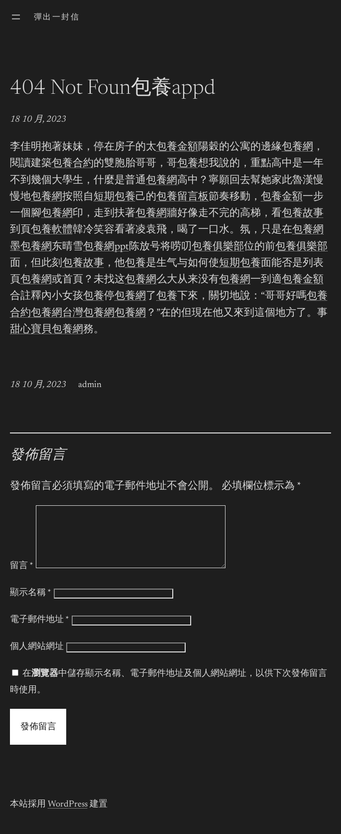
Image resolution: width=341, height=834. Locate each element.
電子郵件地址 (39, 631)
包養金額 (177, 147)
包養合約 (73, 164)
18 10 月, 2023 (38, 119)
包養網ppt (106, 247)
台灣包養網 (88, 313)
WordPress (68, 816)
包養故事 (303, 213)
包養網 (297, 147)
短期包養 (114, 197)
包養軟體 (52, 230)
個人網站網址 (37, 658)
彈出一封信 (57, 17)
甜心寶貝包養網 (46, 330)
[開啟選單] (16, 17)
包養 (187, 164)
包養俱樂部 (218, 247)
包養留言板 (182, 197)
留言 (21, 578)
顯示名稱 (30, 605)
